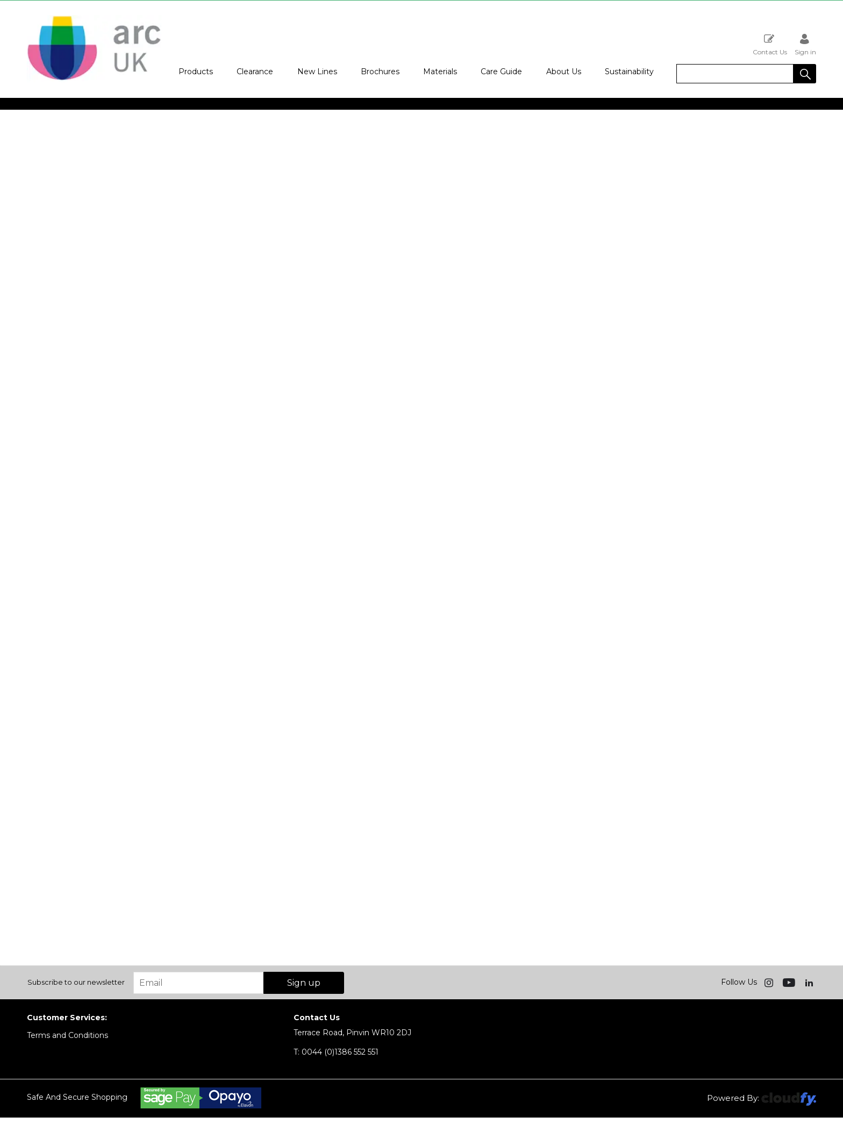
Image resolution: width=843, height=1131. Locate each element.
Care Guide (501, 71)
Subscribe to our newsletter (76, 982)
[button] (805, 73)
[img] (770, 982)
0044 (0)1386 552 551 (336, 1052)
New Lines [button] (317, 71)
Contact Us (770, 44)
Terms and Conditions (67, 1035)
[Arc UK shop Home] (94, 79)
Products (195, 71)
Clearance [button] (255, 71)
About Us (563, 71)
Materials (440, 71)
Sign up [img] (303, 983)
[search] (735, 73)
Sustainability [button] (629, 71)
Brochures (380, 71)
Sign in (805, 44)
